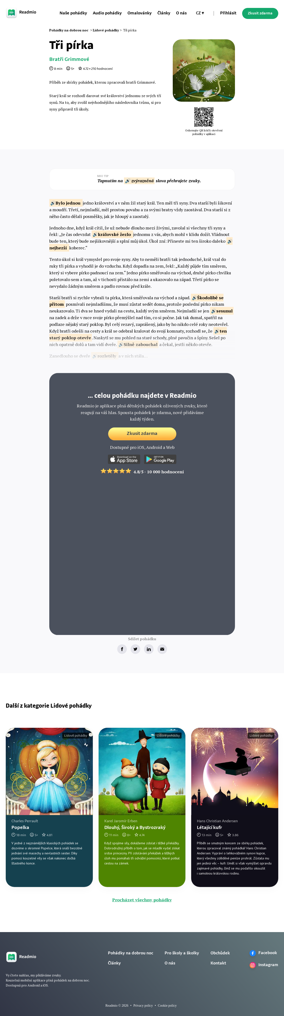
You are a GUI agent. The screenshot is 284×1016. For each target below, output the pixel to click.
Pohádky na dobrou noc (130, 953)
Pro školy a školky (182, 953)
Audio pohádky (107, 13)
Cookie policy (167, 1005)
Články (163, 13)
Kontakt (218, 963)
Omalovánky (140, 13)
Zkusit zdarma (260, 13)
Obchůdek (220, 953)
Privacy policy (143, 1005)
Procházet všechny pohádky (142, 900)
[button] (199, 13)
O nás (181, 13)
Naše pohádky (73, 13)
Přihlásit (228, 13)
